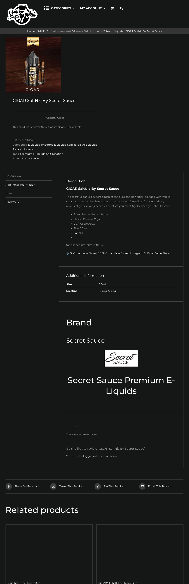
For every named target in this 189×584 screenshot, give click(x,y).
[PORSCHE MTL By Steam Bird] (140, 551)
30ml (102, 284)
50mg (112, 291)
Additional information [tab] (20, 184)
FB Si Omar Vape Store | (113, 253)
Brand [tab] (9, 193)
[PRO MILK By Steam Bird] (49, 551)
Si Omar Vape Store (83, 253)
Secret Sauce (30, 158)
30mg (103, 291)
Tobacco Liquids (23, 149)
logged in (89, 456)
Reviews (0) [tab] (13, 201)
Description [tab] (13, 176)
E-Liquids (34, 144)
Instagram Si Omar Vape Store (149, 253)
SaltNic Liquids (87, 144)
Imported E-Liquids (53, 144)
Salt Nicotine (54, 154)
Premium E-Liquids (32, 154)
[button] (121, 7)
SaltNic (71, 144)
